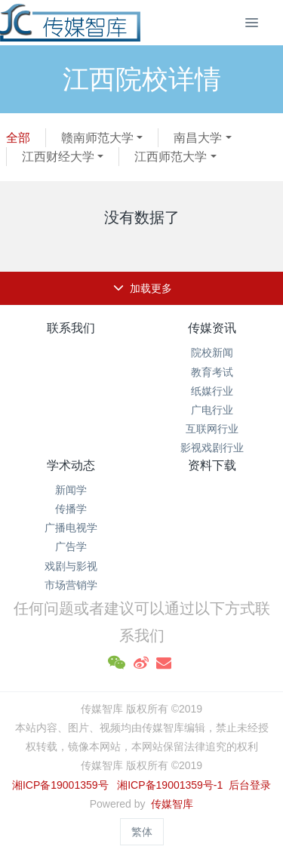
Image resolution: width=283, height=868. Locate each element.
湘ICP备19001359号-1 (171, 785)
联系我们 (71, 328)
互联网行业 (212, 429)
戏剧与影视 (71, 566)
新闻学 (71, 490)
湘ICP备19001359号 (60, 785)
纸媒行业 (212, 391)
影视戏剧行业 (212, 448)
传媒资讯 (212, 328)
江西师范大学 (170, 156)
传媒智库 (172, 804)
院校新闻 (212, 352)
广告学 (71, 546)
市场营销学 (71, 585)
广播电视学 (71, 528)
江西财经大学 (58, 156)
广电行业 (212, 410)
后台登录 (250, 785)
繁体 (141, 832)
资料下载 (212, 465)
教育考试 (212, 372)
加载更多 (143, 288)
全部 (18, 137)
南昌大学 (198, 137)
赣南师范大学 (97, 137)
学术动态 (71, 465)
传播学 (71, 509)
